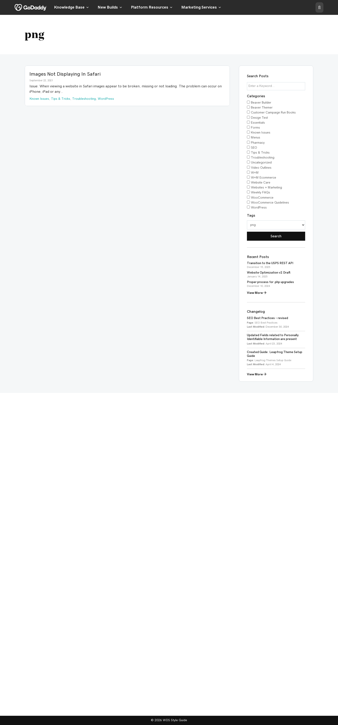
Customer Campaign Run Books (273, 112)
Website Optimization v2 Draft (269, 272)
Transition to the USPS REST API (270, 263)
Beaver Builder (261, 102)
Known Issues (260, 132)
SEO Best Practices (266, 322)
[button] (319, 7)
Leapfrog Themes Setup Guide (273, 360)
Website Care (260, 182)
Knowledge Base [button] (71, 7)
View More (256, 293)
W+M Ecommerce (263, 177)
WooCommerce (262, 197)
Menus (255, 137)
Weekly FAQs (260, 192)
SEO (254, 147)
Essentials (258, 122)
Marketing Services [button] (201, 7)
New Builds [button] (110, 7)
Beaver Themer (262, 107)
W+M (255, 172)
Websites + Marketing (266, 187)
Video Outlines (261, 167)
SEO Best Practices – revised (267, 318)
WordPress (259, 207)
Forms (255, 127)
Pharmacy (258, 142)
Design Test (259, 117)
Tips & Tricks (260, 152)
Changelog (256, 311)
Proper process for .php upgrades (270, 282)
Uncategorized (261, 162)
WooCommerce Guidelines (270, 202)
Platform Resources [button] (152, 7)
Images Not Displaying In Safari (65, 74)
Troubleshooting (262, 157)
